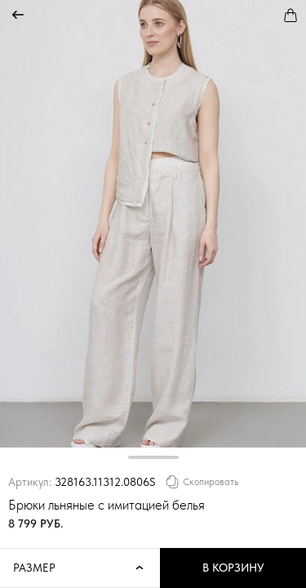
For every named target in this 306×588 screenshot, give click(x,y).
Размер (80, 568)
